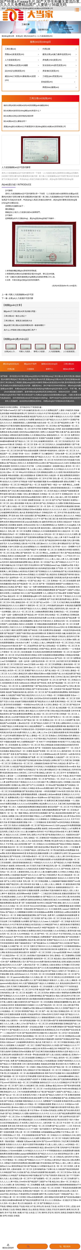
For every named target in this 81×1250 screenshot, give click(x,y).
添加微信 (32, 1246)
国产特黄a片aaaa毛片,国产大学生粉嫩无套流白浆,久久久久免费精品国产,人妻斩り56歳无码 (36, 410)
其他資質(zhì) (47, 82)
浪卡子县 (8, 1213)
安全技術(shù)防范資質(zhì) (54, 65)
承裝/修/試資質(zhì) (50, 71)
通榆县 (24, 1209)
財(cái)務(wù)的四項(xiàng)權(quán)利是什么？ (22, 111)
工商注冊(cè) (10, 49)
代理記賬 (46, 49)
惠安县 (35, 1209)
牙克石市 (55, 1209)
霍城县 (5, 1209)
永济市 (60, 1206)
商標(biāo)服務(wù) (50, 87)
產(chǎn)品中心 (30, 36)
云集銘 (74, 392)
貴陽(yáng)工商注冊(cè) (53, 376)
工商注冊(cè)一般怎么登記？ (15, 316)
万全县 (53, 1206)
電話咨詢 (64, 1246)
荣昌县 (42, 1209)
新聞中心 (49, 369)
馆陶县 (9, 1206)
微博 (68, 1209)
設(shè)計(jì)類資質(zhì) (15, 71)
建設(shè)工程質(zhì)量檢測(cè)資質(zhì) (20, 78)
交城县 (16, 1216)
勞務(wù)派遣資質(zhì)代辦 (53, 382)
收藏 (19, 1213)
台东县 (31, 1213)
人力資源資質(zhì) (12, 60)
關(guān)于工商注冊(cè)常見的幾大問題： (20, 311)
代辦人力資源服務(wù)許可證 (20, 294)
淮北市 (73, 1209)
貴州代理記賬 (69, 376)
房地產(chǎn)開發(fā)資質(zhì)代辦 (16, 385)
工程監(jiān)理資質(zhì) (52, 76)
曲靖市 (63, 1209)
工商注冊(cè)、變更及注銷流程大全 (18, 321)
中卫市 (66, 1206)
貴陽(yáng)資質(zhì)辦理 (32, 382)
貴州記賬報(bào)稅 (72, 379)
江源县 (48, 1209)
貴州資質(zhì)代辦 (16, 376)
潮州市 (44, 1213)
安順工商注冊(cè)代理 (36, 379)
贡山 (30, 1209)
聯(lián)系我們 (68, 369)
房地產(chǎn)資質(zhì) (51, 60)
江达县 (12, 1209)
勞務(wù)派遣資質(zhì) (14, 54)
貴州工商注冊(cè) (7, 382)
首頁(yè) (19, 36)
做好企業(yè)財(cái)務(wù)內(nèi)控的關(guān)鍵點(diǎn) (26, 105)
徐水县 (47, 1206)
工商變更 (18, 382)
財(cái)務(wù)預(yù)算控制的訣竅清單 (19, 116)
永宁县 (33, 1206)
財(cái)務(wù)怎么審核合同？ (15, 121)
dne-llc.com (68, 286)
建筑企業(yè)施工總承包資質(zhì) (56, 54)
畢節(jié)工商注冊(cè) (18, 379)
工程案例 (30, 369)
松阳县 (15, 1206)
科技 (27, 1206)
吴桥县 (63, 1213)
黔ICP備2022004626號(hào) (55, 385)
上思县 (73, 1206)
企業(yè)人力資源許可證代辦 (20, 298)
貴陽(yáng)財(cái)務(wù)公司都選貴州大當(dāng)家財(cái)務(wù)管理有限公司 (35, 126)
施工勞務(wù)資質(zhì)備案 (16, 65)
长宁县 (25, 1213)
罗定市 (50, 1213)
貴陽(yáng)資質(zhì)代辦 (34, 376)
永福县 (10, 1216)
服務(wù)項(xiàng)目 (49, 364)
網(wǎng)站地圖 (74, 385)
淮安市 (57, 1213)
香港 (15, 1213)
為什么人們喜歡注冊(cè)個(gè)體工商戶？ (20, 330)
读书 (4, 1216)
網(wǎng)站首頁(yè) (11, 364)
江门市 (38, 1213)
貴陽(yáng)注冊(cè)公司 (55, 379)
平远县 (22, 1206)
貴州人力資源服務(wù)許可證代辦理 (19, 194)
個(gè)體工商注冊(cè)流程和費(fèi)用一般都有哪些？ (25, 325)
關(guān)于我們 (30, 364)
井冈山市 (40, 1206)
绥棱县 (18, 1209)
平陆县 (2, 1206)
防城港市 (70, 1213)
